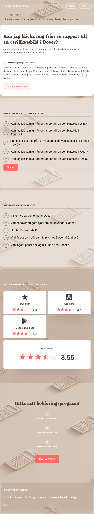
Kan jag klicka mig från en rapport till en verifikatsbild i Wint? (49, 123)
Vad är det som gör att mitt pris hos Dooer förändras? (44, 237)
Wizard (71, 6)
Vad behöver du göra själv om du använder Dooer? (43, 223)
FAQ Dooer (20, 15)
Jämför (85, 6)
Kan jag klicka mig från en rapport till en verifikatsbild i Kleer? (49, 151)
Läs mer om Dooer (17, 86)
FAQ (11, 15)
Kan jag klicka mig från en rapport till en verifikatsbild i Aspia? (49, 158)
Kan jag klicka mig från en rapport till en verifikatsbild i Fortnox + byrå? (49, 142)
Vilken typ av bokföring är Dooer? (32, 215)
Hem (5, 15)
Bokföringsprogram (35, 497)
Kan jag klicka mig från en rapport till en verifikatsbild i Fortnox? (45, 132)
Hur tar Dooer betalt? (24, 230)
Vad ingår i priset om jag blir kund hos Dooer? (40, 245)
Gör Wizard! (47, 459)
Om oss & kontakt (58, 497)
